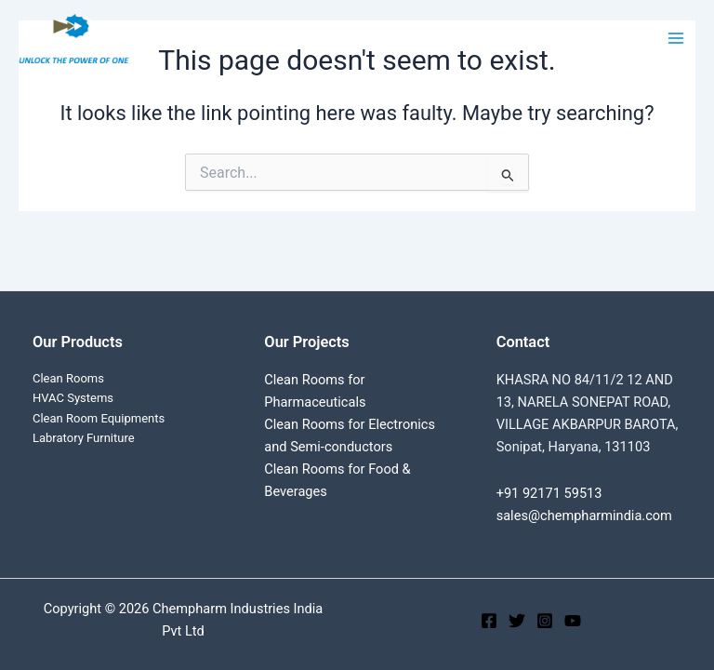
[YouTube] (572, 620)
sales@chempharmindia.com (584, 515)
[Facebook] (489, 620)
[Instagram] (544, 620)
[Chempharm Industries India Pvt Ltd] (74, 39)
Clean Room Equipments (99, 418)
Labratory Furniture (84, 438)
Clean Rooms (68, 378)
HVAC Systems (73, 398)
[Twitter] (517, 620)
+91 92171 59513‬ (549, 493)
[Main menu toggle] (675, 38)
